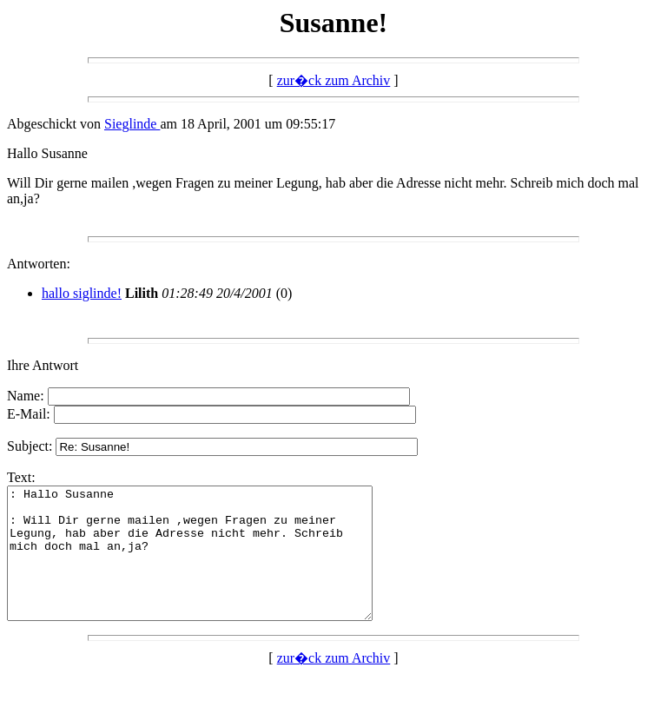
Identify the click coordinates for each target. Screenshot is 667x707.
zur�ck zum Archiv (334, 80)
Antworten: (38, 263)
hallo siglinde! (82, 293)
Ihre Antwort (42, 365)
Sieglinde (132, 123)
